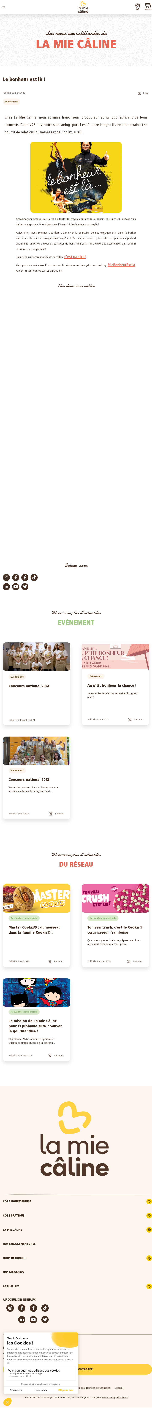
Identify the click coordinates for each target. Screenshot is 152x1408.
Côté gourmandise (32, 1201)
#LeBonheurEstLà (121, 265)
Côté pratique (28, 1215)
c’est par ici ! (75, 256)
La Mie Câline (27, 1230)
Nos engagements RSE (19, 1244)
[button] (3, 7)
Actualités (26, 1286)
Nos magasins (13, 1272)
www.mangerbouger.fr (115, 1397)
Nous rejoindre (29, 1258)
